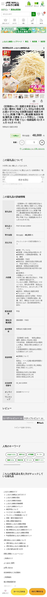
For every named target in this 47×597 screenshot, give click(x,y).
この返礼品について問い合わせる (33, 149)
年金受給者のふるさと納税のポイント (19, 535)
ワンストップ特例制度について (16, 515)
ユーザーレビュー (13, 418)
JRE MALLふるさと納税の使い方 (17, 546)
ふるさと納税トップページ (12, 42)
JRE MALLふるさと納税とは (15, 543)
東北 (26, 42)
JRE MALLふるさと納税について (15, 540)
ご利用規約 (7, 577)
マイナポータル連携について (16, 512)
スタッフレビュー (34, 418)
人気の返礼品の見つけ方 (14, 549)
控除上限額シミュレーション (13, 554)
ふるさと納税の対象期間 (14, 503)
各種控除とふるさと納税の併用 (16, 527)
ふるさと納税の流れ (13, 497)
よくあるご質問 (9, 563)
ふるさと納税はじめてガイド (16, 495)
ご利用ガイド (8, 558)
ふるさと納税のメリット (14, 506)
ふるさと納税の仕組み (13, 500)
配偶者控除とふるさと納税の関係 (17, 533)
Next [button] (41, 72)
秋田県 (34, 42)
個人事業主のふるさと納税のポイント (19, 530)
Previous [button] (6, 72)
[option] (23, 71)
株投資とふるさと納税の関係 (16, 524)
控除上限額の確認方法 (13, 521)
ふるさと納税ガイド (10, 492)
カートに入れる (19, 591)
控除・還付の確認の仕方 (14, 518)
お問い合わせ (8, 568)
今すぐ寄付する (37, 591)
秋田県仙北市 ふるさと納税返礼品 (23, 48)
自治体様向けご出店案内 (12, 572)
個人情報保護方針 (10, 582)
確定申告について (12, 509)
